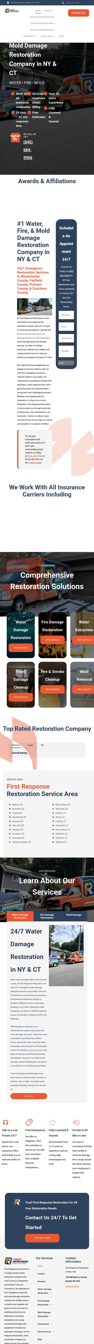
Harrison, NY (17, 802)
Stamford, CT (61, 819)
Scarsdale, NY (18, 819)
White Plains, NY (63, 785)
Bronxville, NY (18, 789)
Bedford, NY (17, 785)
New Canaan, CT (63, 810)
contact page (35, 462)
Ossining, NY (17, 810)
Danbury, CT (61, 794)
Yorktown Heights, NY (21, 823)
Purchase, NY (18, 814)
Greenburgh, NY (19, 798)
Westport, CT (61, 823)
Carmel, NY (17, 794)
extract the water (36, 1031)
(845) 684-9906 (72, 2)
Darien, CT (60, 798)
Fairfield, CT (61, 802)
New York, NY (18, 806)
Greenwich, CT (62, 806)
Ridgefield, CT (62, 814)
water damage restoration (30, 334)
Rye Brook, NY (62, 789)
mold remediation (42, 338)
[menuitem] (37, 11)
